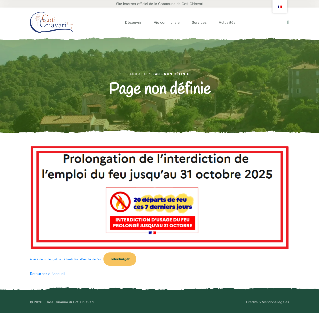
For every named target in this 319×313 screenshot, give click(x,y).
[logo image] (51, 22)
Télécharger (120, 259)
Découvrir (133, 22)
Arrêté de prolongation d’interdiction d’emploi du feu (65, 259)
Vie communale (167, 22)
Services (199, 22)
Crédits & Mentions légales (267, 302)
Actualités (227, 22)
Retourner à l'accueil (47, 274)
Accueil (138, 74)
